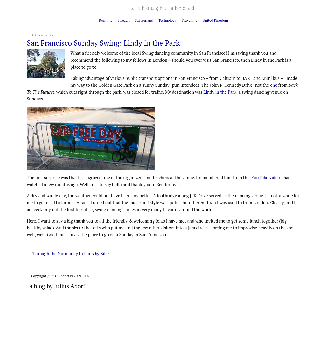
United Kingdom (215, 20)
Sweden (124, 20)
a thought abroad (163, 8)
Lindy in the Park (219, 92)
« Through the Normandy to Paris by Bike (69, 253)
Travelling (189, 20)
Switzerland (144, 20)
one (273, 85)
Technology (167, 20)
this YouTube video (261, 177)
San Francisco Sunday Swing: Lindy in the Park (103, 43)
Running (105, 20)
